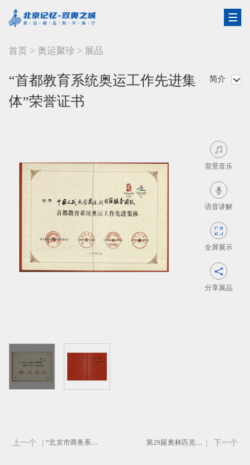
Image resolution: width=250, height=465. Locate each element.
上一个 (24, 442)
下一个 (225, 442)
